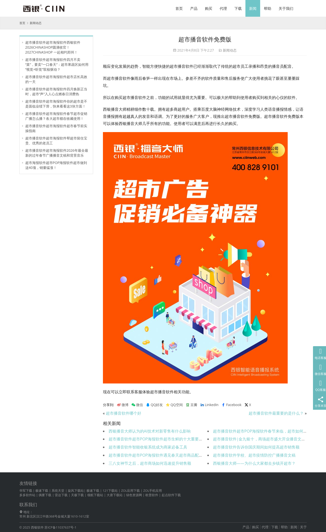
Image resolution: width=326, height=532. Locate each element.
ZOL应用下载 (130, 490)
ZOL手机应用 (152, 490)
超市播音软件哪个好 (123, 413)
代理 (223, 8)
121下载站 (110, 490)
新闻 (252, 8)
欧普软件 (151, 495)
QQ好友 (154, 405)
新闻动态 (230, 50)
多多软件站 (27, 495)
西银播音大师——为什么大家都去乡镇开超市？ (254, 463)
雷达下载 (61, 495)
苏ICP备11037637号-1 (60, 527)
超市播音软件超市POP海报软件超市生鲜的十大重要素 (156, 439)
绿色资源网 (134, 495)
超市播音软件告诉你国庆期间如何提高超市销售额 (256, 447)
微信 (137, 405)
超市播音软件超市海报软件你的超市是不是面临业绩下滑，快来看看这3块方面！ (56, 104)
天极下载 (77, 495)
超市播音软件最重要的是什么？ (276, 413)
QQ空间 (174, 405)
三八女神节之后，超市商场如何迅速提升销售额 (150, 463)
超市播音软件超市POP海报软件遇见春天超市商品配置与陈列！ (164, 455)
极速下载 (41, 490)
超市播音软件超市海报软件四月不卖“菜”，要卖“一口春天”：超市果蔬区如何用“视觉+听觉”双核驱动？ (57, 64)
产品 (194, 8)
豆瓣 (191, 405)
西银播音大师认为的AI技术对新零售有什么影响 (150, 431)
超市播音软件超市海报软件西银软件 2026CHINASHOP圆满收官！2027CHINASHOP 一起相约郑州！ (52, 47)
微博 (122, 405)
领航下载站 (95, 495)
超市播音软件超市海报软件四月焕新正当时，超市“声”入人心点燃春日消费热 (56, 91)
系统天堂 (58, 490)
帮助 (267, 8)
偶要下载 (45, 495)
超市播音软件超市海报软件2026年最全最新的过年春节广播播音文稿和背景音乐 (56, 153)
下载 (238, 8)
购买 (208, 8)
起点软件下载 (171, 495)
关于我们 (286, 8)
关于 (303, 527)
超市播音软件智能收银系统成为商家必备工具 (148, 447)
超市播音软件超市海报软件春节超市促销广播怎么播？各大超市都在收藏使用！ (56, 116)
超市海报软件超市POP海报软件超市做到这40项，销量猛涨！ (56, 165)
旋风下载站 (76, 490)
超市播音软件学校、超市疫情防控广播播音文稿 (254, 455)
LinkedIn (209, 405)
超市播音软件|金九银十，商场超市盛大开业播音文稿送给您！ (267, 439)
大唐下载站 (115, 495)
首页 (179, 8)
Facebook (231, 405)
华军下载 (25, 490)
